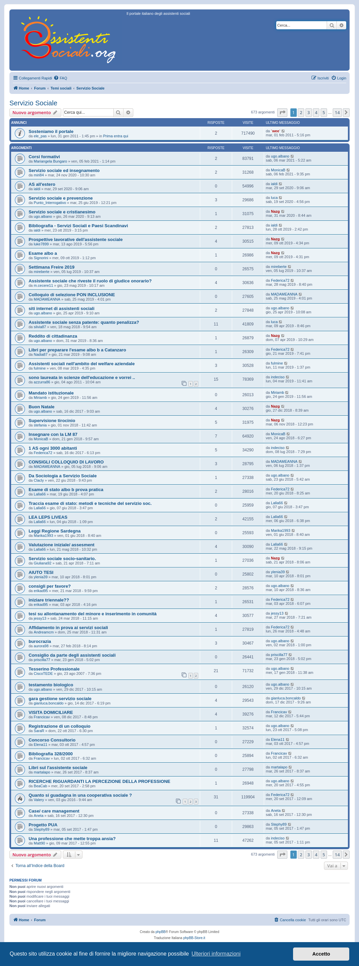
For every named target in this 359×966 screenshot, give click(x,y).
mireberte (41, 272)
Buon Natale (42, 406)
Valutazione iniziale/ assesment (62, 544)
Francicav (42, 717)
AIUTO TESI (41, 572)
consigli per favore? (50, 586)
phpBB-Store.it (194, 938)
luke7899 (41, 244)
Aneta (38, 816)
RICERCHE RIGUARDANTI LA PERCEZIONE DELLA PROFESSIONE (99, 781)
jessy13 (40, 618)
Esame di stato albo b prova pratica (66, 489)
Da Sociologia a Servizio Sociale (63, 475)
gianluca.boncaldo (49, 703)
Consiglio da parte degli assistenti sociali (72, 655)
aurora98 (41, 646)
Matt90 (39, 843)
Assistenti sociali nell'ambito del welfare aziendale (82, 363)
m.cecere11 (43, 285)
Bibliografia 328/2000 (51, 753)
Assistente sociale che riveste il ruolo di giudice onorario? (90, 280)
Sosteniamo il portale (51, 131)
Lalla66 (39, 494)
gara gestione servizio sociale (60, 698)
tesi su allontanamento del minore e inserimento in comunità (92, 613)
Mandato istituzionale (51, 392)
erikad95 (41, 591)
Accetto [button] (321, 954)
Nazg (275, 211)
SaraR (39, 731)
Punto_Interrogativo (50, 203)
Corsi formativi (44, 156)
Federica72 (280, 280)
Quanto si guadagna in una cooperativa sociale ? (80, 795)
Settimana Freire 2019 (51, 267)
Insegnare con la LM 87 (53, 434)
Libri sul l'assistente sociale (58, 767)
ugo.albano (280, 156)
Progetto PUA (43, 824)
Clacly (39, 480)
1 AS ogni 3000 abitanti (53, 448)
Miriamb (40, 397)
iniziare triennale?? (49, 599)
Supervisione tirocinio (52, 420)
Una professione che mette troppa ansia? (72, 838)
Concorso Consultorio (52, 740)
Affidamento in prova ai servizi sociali (68, 627)
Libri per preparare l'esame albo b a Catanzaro (77, 349)
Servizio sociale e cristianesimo (62, 211)
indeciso (277, 377)
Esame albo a (43, 253)
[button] (282, 112)
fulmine (39, 368)
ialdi (37, 189)
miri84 (39, 175)
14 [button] (337, 112)
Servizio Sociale (33, 103)
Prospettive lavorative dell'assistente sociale (75, 239)
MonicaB (278, 170)
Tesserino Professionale (54, 668)
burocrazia (40, 641)
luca (274, 198)
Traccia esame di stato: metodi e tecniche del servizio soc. (90, 503)
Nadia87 (40, 354)
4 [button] (316, 112)
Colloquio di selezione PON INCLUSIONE (72, 294)
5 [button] (324, 112)
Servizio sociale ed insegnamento (64, 170)
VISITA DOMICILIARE (51, 712)
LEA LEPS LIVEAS (48, 517)
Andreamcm (43, 632)
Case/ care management (54, 811)
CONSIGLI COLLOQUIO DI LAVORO (66, 461)
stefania (40, 425)
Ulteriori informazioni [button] (216, 954)
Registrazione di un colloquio (60, 726)
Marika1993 (43, 535)
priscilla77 (42, 660)
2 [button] (301, 112)
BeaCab (40, 786)
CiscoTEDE (43, 673)
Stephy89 (41, 829)
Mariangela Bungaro (50, 161)
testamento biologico (51, 684)
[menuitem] (60, 78)
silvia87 (40, 327)
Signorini (41, 258)
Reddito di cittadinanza (53, 336)
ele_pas (40, 136)
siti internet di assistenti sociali (62, 308)
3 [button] (309, 112)
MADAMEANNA (47, 299)
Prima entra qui (115, 136)
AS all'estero (42, 184)
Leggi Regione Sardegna (55, 530)
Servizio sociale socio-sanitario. (62, 558)
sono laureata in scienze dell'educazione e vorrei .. (82, 377)
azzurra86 (42, 382)
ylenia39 (40, 577)
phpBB (160, 932)
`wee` (275, 131)
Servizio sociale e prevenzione (61, 198)
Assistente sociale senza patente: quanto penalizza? (84, 322)
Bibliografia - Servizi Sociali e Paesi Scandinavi (78, 225)
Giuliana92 (42, 563)
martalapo (42, 772)
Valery (39, 800)
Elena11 (40, 745)
